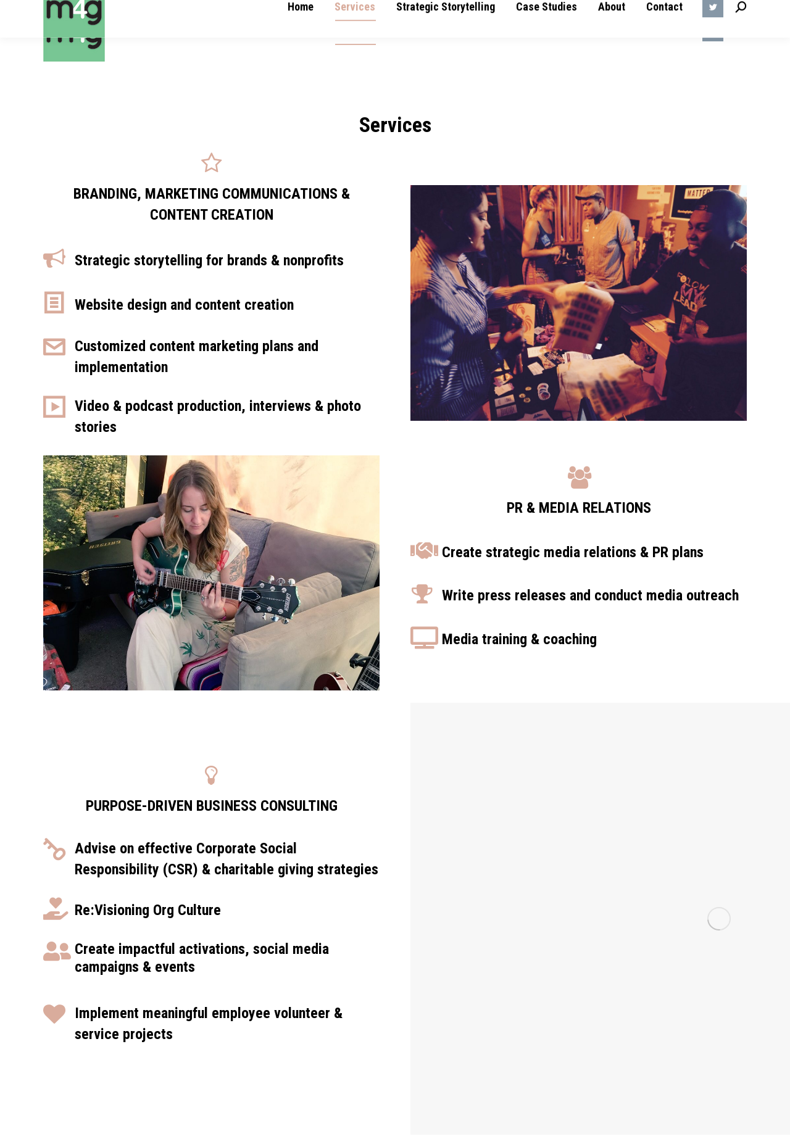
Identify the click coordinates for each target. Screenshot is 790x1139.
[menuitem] (300, 31)
